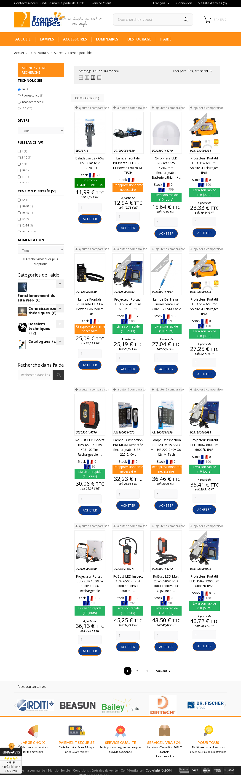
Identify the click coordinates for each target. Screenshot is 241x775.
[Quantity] (90, 207)
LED (26, 108)
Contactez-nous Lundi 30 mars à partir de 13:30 (49, 3)
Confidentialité (132, 770)
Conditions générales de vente (95, 770)
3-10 (26, 157)
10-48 (27, 213)
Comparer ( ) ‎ (87, 98)
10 (25, 170)
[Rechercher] (153, 19)
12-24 (27, 225)
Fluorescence (32, 95)
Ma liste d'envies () (212, 3)
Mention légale (59, 770)
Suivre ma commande (30, 770)
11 (25, 177)
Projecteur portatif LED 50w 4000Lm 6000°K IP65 (128, 304)
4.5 (25, 200)
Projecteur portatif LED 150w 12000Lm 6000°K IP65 (204, 581)
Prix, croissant (200, 71)
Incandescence (33, 102)
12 (25, 219)
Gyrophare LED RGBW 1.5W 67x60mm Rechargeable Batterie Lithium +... (166, 168)
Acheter (90, 219)
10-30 (27, 206)
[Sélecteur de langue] (161, 3)
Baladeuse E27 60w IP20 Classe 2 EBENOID (89, 163)
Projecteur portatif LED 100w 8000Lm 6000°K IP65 (204, 445)
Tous (24, 89)
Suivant (163, 671)
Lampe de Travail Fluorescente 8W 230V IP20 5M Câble (166, 304)
